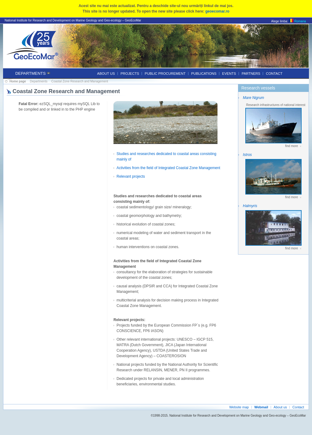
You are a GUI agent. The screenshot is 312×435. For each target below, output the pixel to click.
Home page (17, 81)
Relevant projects (131, 176)
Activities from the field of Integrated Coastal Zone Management (168, 168)
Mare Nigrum (253, 98)
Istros (247, 155)
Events (229, 73)
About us (106, 73)
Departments (30, 73)
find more (291, 146)
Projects (130, 73)
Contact (274, 73)
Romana (297, 21)
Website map (239, 407)
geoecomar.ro (217, 11)
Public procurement (165, 73)
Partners (251, 73)
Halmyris (250, 206)
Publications (204, 73)
